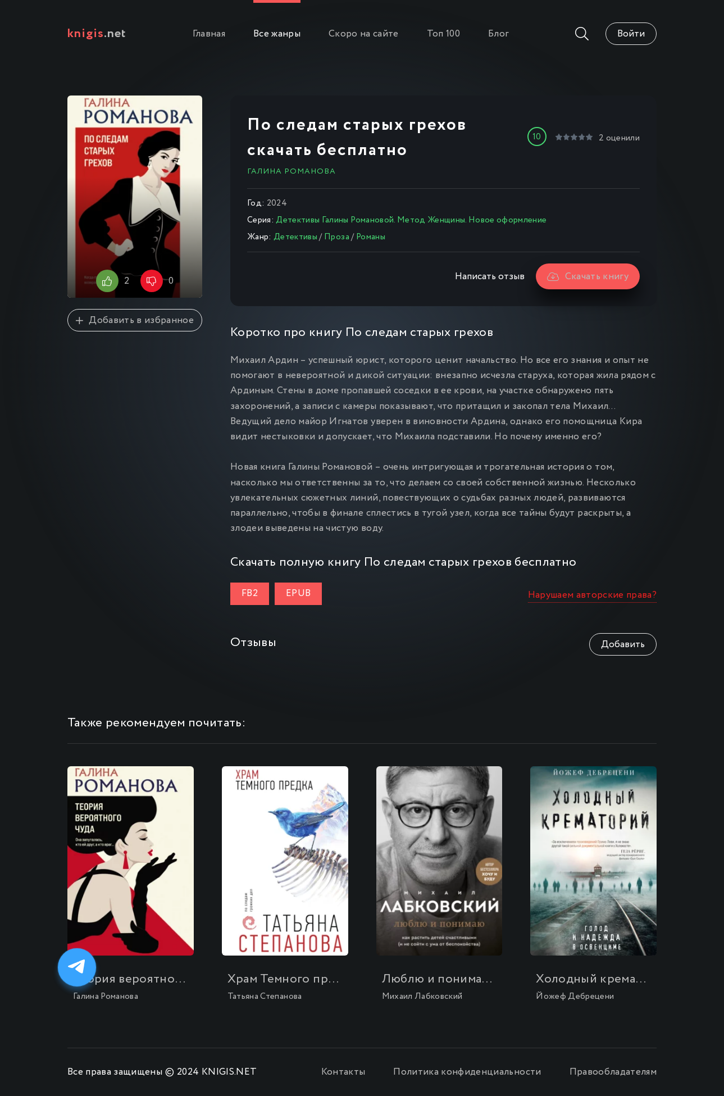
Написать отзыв (490, 277)
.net (96, 34)
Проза (336, 237)
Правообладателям (613, 1072)
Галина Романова (291, 171)
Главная (209, 34)
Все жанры (276, 34)
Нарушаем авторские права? (592, 595)
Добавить (623, 645)
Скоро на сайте (364, 34)
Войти (631, 34)
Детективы (295, 237)
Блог (498, 34)
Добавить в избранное (135, 320)
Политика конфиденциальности (467, 1072)
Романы (370, 237)
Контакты (343, 1072)
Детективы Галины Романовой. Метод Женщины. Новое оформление (411, 220)
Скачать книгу (588, 277)
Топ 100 (443, 34)
